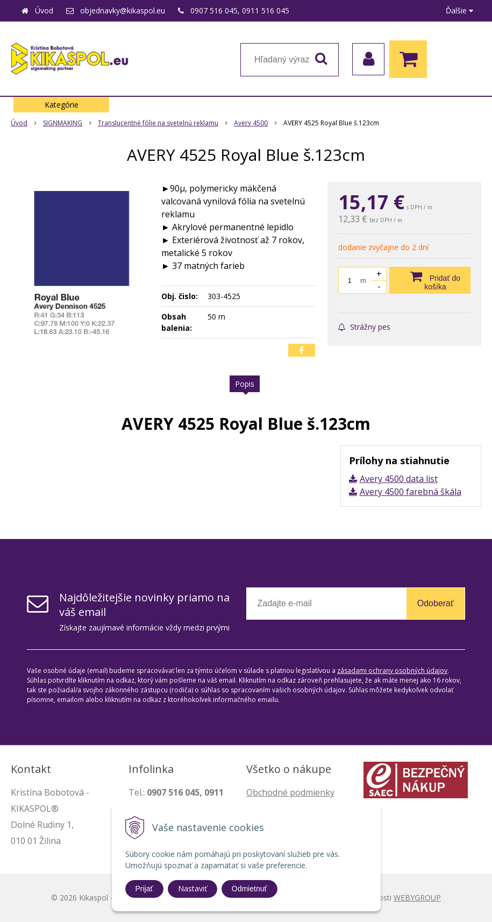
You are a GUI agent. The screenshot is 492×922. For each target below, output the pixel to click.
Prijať (144, 888)
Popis (244, 384)
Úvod (44, 10)
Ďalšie (459, 10)
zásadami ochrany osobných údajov (392, 670)
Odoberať (435, 603)
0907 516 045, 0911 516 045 (239, 10)
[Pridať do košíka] (429, 280)
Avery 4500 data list (399, 479)
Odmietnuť (249, 888)
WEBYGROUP (417, 897)
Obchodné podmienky (290, 792)
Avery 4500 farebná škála (410, 492)
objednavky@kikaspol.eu (122, 10)
